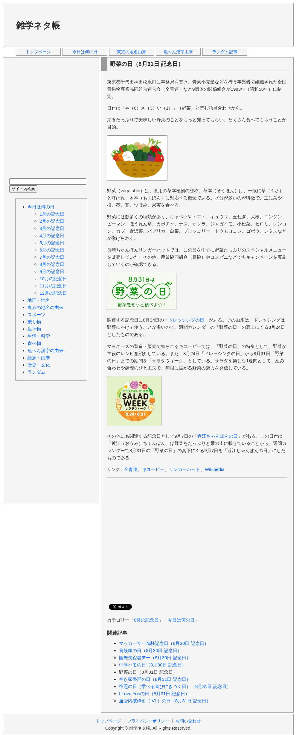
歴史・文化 (39, 364)
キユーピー (153, 469)
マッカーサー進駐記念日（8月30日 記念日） (164, 643)
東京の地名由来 (131, 51)
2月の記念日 (51, 221)
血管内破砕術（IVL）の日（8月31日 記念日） (165, 700)
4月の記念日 (51, 235)
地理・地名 (39, 300)
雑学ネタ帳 (38, 25)
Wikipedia (215, 469)
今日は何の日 (84, 51)
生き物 (34, 328)
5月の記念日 (51, 242)
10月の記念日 (53, 278)
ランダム (36, 372)
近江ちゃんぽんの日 (217, 436)
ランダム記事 (224, 51)
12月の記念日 (53, 292)
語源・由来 (39, 357)
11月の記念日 (53, 285)
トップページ (38, 51)
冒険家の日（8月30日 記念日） (150, 650)
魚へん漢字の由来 (45, 350)
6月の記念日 (51, 249)
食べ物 (34, 343)
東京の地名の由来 (45, 307)
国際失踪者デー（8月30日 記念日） (155, 657)
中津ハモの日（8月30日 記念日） (152, 664)
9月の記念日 (51, 271)
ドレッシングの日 (186, 319)
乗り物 (34, 321)
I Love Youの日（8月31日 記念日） (154, 693)
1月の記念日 (51, 213)
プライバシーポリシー (148, 721)
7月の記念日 (51, 257)
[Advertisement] (91, 24)
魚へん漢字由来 (178, 51)
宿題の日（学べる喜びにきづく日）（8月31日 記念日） (175, 686)
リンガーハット (184, 469)
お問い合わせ (188, 721)
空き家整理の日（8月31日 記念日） (155, 679)
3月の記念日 (51, 228)
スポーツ (36, 314)
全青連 (131, 469)
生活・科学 (39, 336)
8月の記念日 (146, 619)
